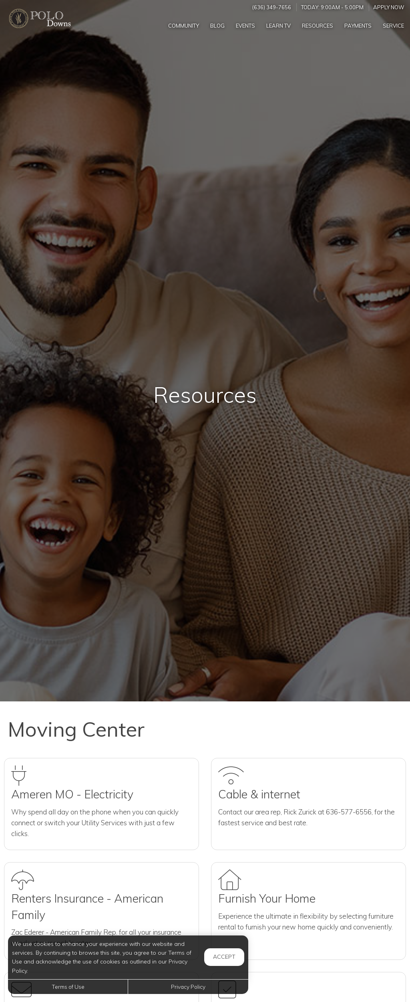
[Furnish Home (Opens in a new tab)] (308, 911)
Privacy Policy (188, 986)
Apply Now (388, 7)
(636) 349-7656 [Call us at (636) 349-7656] (271, 7)
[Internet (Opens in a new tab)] (308, 804)
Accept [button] (224, 956)
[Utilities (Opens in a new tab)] (101, 804)
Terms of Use (68, 986)
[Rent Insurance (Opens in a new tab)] (101, 911)
